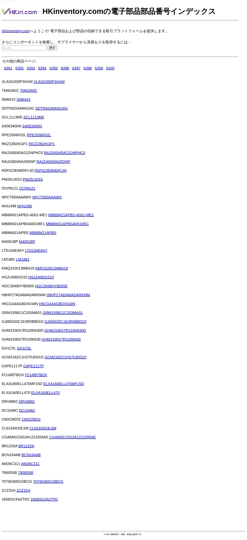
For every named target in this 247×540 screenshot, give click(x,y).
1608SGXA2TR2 (44, 499)
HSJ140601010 (41, 277)
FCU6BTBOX (36, 375)
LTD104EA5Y (36, 250)
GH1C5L (24, 348)
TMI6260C (28, 90)
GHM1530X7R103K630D (65, 330)
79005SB (25, 473)
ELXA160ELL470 (45, 393)
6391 (8, 68)
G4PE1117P (33, 366)
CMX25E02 (31, 419)
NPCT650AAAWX (47, 197)
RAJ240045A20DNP (53, 162)
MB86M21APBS (42, 233)
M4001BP (27, 242)
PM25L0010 (33, 179)
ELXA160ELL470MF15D (63, 384)
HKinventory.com (16, 31)
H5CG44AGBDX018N (57, 304)
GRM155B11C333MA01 (63, 313)
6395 (54, 68)
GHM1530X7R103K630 (61, 339)
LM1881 (22, 259)
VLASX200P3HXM (49, 82)
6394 (42, 68)
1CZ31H (23, 490)
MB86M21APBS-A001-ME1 (71, 215)
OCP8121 (27, 188)
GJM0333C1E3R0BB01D (65, 322)
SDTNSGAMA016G (51, 108)
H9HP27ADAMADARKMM (68, 295)
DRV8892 (27, 401)
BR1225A (26, 446)
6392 (19, 68)
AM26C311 (30, 464)
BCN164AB (31, 455)
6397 (76, 68)
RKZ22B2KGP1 (42, 144)
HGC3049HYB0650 (51, 286)
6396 (65, 68)
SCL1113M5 (33, 117)
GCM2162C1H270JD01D (65, 357)
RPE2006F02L (39, 135)
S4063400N (32, 126)
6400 (110, 68)
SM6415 (23, 99)
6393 (31, 68)
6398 (87, 68)
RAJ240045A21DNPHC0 (64, 153)
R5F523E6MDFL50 (51, 170)
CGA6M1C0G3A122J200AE (72, 437)
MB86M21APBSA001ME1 (67, 224)
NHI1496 (24, 206)
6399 (99, 68)
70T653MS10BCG (48, 481)
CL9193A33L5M (42, 428)
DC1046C (27, 410)
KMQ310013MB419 (51, 268)
